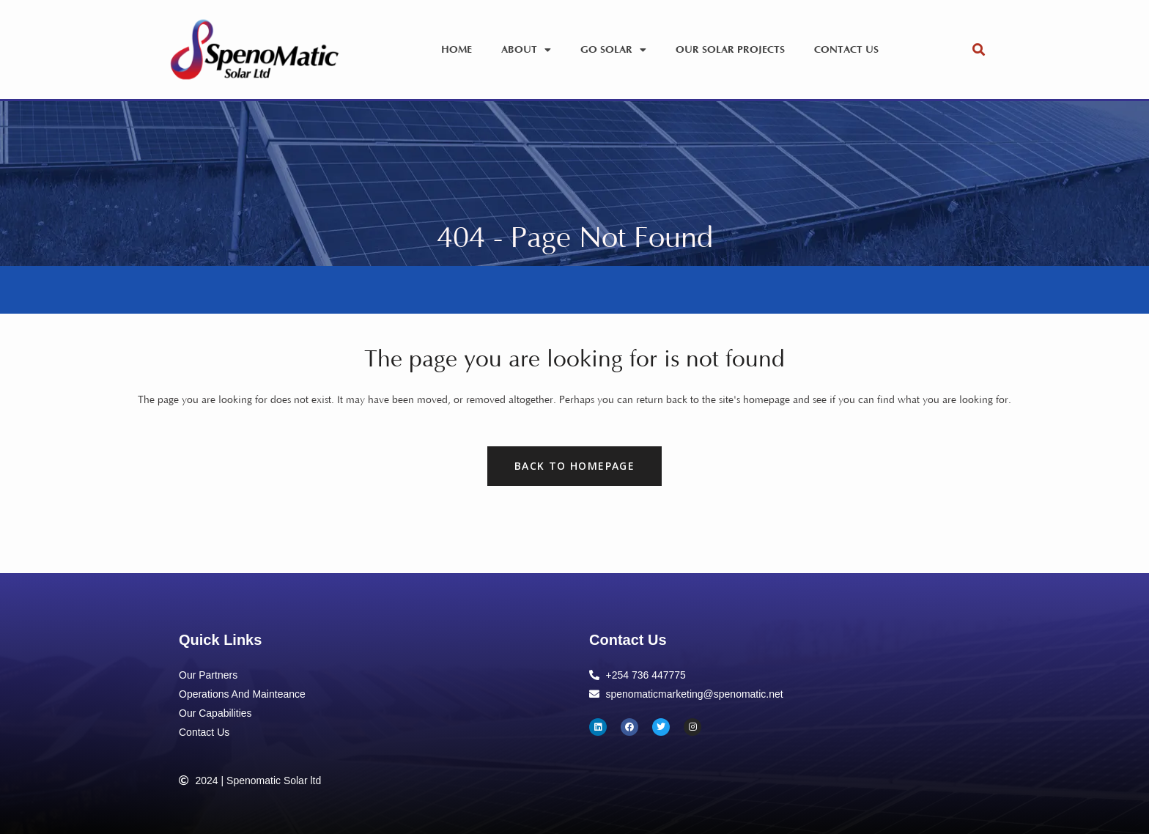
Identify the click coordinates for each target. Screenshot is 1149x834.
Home (456, 50)
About (526, 49)
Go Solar (613, 49)
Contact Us (846, 50)
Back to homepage (574, 466)
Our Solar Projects (730, 50)
